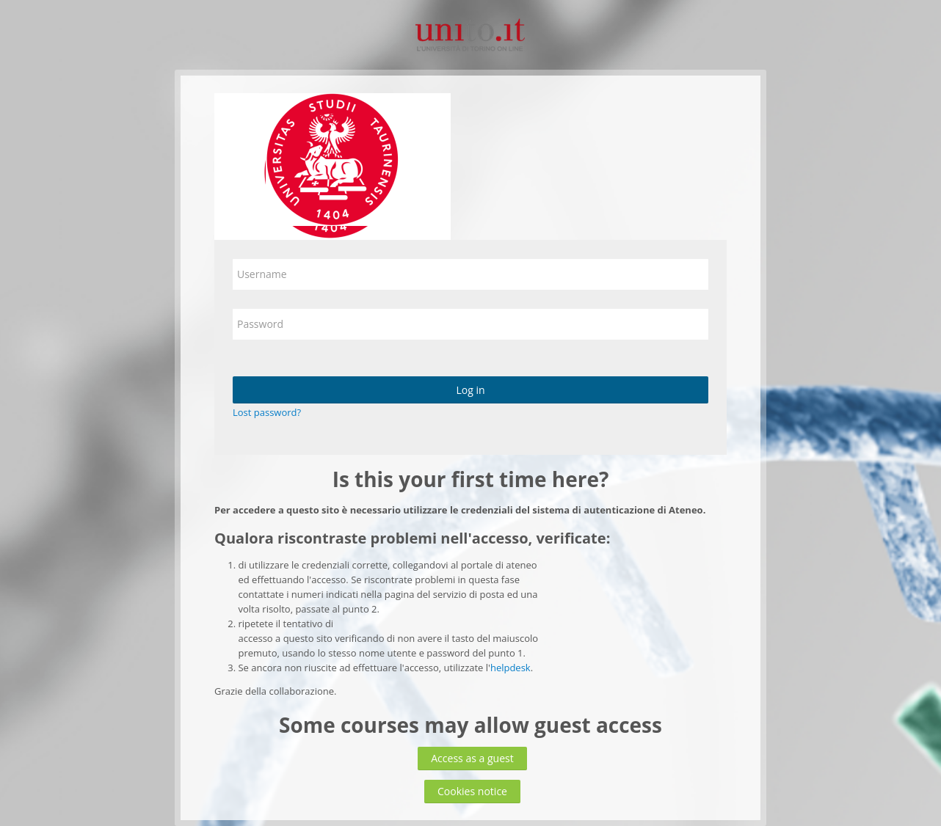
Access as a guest (472, 758)
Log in (470, 390)
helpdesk (510, 667)
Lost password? (267, 412)
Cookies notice (472, 791)
